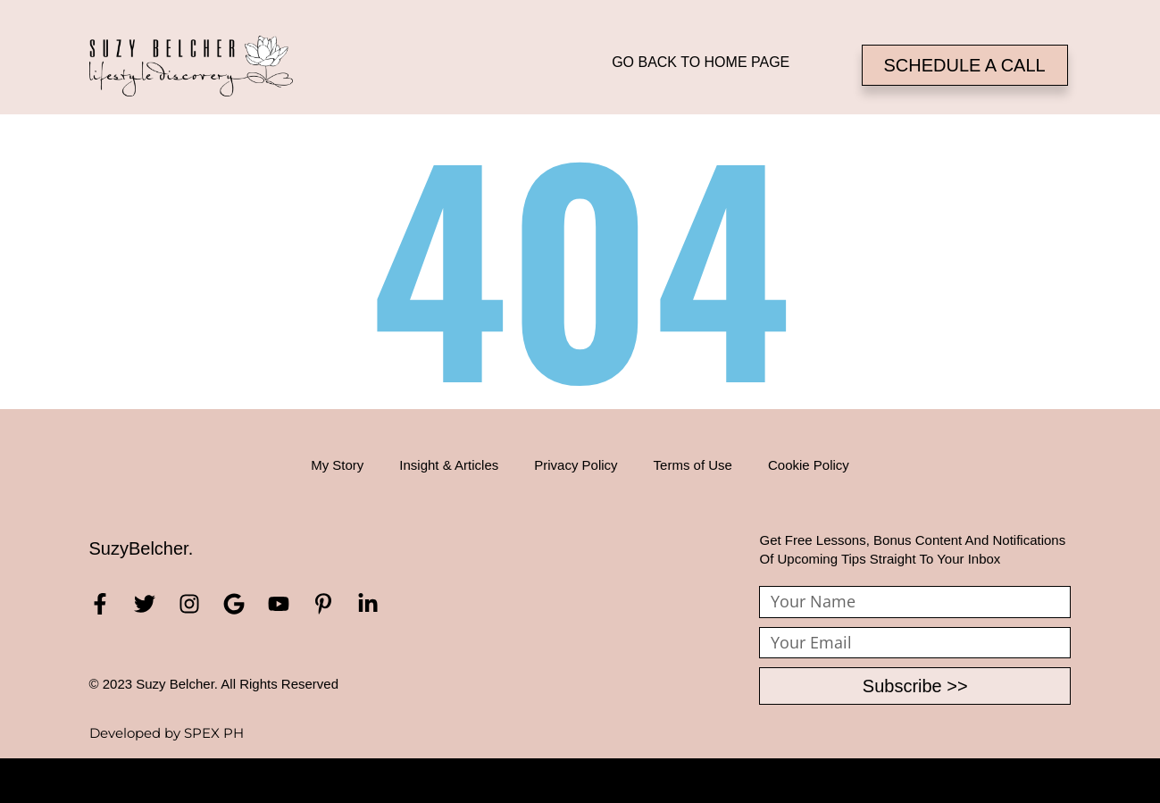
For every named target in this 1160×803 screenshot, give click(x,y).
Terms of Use (693, 465)
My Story (337, 465)
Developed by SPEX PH (166, 732)
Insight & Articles (448, 465)
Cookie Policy (808, 465)
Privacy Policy (575, 465)
